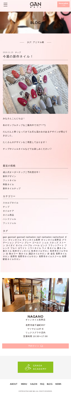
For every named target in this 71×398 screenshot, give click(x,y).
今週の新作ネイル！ (18, 56)
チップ (18, 52)
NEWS (58, 384)
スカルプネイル (10, 203)
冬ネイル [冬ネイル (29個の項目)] (51, 248)
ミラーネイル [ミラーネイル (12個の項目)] (34, 248)
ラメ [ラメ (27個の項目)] (44, 248)
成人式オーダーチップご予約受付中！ (22, 172)
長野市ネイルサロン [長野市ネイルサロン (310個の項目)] (28, 256)
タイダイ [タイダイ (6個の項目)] (10, 245)
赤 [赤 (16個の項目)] (48, 253)
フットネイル (9, 180)
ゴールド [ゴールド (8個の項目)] (36, 242)
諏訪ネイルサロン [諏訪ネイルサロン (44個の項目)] (38, 253)
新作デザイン (9, 176)
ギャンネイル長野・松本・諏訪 (35, 5)
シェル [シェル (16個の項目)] (45, 242)
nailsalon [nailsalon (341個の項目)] (47, 237)
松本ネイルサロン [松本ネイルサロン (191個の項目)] (40, 251)
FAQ (42, 384)
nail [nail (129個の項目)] (39, 237)
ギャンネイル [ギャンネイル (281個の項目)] (15, 240)
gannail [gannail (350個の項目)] (12, 237)
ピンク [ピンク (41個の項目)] (44, 245)
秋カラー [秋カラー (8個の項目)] (13, 253)
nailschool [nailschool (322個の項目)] (58, 237)
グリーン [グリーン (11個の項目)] (19, 242)
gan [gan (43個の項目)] (5, 237)
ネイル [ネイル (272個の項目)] (19, 245)
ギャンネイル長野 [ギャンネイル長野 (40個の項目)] (31, 240)
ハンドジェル (9, 219)
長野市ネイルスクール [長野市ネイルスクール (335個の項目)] (50, 256)
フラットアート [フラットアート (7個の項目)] (56, 245)
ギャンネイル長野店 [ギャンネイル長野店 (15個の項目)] (51, 240)
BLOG (50, 384)
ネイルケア (8, 211)
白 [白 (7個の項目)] (7, 253)
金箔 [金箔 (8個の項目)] (53, 253)
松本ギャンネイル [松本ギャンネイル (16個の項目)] (22, 251)
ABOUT (13, 384)
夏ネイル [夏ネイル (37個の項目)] (61, 248)
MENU (24, 384)
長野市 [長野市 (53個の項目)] (13, 256)
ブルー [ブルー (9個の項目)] (13, 248)
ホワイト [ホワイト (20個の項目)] (22, 248)
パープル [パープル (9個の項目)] (27, 245)
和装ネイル (8, 184)
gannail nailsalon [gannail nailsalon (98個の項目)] (26, 237)
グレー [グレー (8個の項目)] (28, 242)
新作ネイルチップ (12, 188)
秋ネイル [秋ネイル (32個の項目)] (23, 253)
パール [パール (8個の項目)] (36, 245)
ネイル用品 (8, 215)
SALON (33, 384)
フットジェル (9, 223)
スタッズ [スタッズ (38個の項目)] (54, 242)
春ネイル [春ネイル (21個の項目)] (7, 251)
